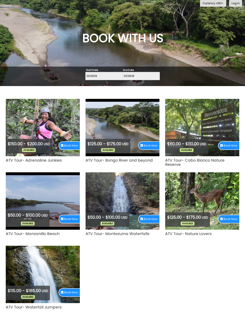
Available (28, 150)
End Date (128, 70)
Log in (236, 3)
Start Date (92, 70)
